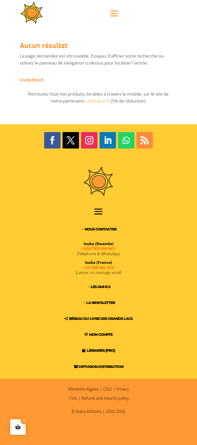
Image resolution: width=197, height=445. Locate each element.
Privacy (122, 389)
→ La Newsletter (98, 302)
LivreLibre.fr (97, 101)
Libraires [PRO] (101, 350)
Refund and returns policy (105, 398)
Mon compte (101, 334)
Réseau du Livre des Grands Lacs (101, 318)
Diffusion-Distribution (100, 366)
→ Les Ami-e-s (98, 286)
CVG (73, 398)
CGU (107, 389)
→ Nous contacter (98, 229)
